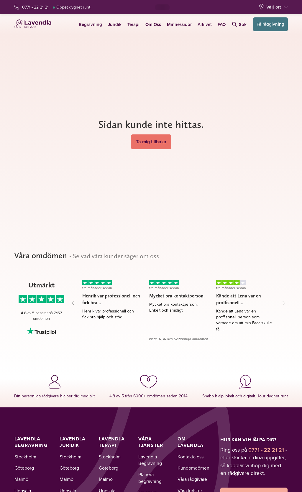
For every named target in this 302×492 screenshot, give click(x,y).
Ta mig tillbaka (151, 141)
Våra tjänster (150, 442)
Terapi (133, 24)
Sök (239, 24)
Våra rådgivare (192, 479)
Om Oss (153, 24)
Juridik (115, 24)
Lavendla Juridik (73, 442)
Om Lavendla (190, 442)
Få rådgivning (270, 24)
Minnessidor (179, 24)
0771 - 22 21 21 (35, 7)
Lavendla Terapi (112, 442)
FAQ (222, 24)
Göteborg (24, 468)
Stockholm (25, 456)
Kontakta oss (190, 456)
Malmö (21, 479)
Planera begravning (150, 477)
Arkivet (205, 24)
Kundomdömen (193, 468)
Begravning (90, 24)
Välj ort (273, 7)
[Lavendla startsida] (34, 24)
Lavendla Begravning (31, 442)
